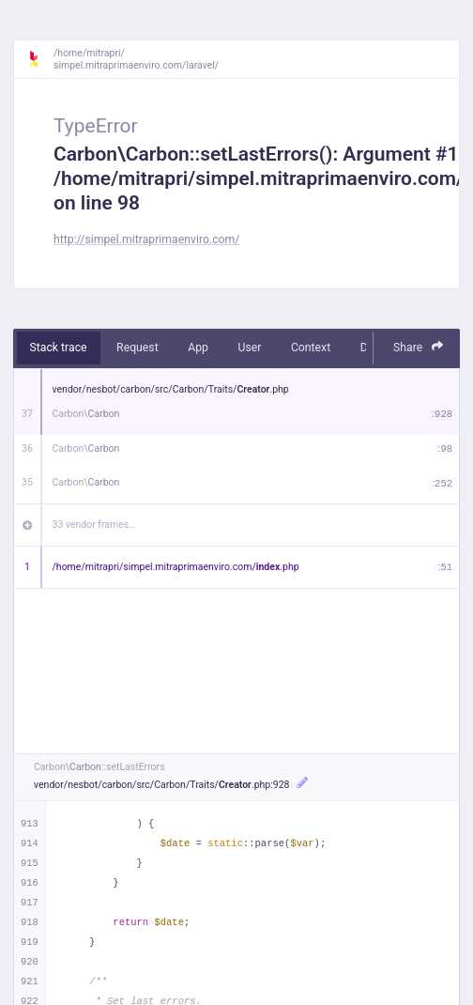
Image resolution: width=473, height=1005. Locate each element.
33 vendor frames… (94, 524)
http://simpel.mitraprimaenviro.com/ (146, 239)
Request (137, 347)
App (198, 347)
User (249, 347)
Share (418, 347)
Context (310, 347)
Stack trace (58, 347)
